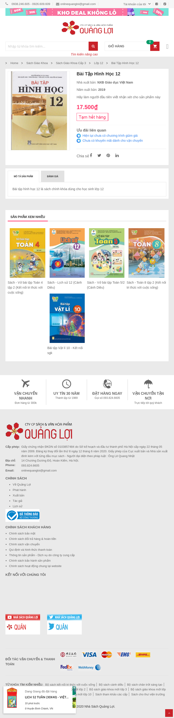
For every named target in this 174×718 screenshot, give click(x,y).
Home (14, 63)
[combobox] (47, 46)
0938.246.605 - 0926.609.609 (31, 4)
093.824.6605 (30, 465)
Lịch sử (17, 506)
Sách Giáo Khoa (37, 63)
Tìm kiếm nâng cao (84, 54)
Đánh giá (52, 176)
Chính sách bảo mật (22, 533)
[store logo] (87, 27)
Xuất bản (18, 495)
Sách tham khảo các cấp (111, 694)
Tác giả (17, 501)
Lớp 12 (98, 63)
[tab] (23, 176)
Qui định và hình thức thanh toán (30, 549)
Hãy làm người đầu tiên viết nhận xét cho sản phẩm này (118, 97)
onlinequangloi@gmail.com (76, 4)
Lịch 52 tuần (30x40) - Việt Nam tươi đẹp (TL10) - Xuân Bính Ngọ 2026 (47, 697)
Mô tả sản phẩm (23, 176)
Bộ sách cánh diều (111, 684)
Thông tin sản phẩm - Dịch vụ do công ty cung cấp (42, 555)
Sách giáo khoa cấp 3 (71, 63)
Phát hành (19, 490)
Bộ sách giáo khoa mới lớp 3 (108, 689)
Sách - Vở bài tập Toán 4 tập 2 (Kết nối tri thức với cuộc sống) (25, 287)
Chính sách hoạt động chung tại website (35, 566)
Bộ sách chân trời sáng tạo (144, 684)
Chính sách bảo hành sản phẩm (30, 560)
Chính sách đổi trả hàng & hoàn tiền (32, 539)
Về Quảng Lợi (22, 484)
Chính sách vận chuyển (24, 544)
